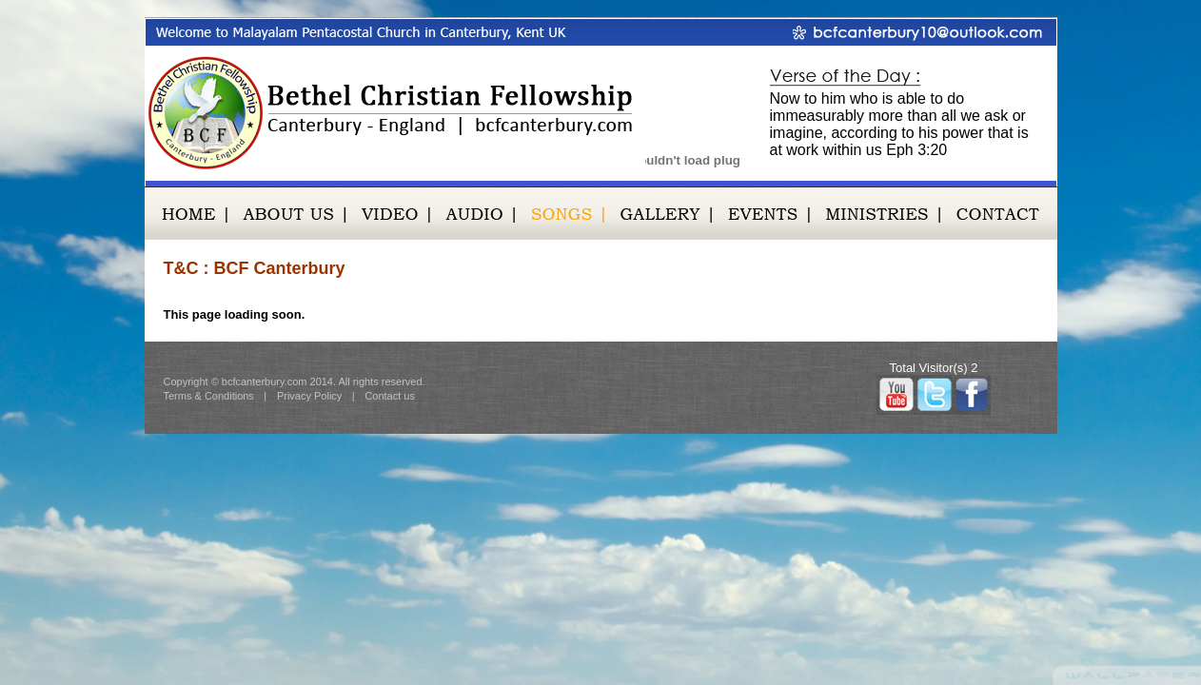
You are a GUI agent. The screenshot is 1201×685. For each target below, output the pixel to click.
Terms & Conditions (209, 395)
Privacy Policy (309, 395)
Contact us (389, 395)
